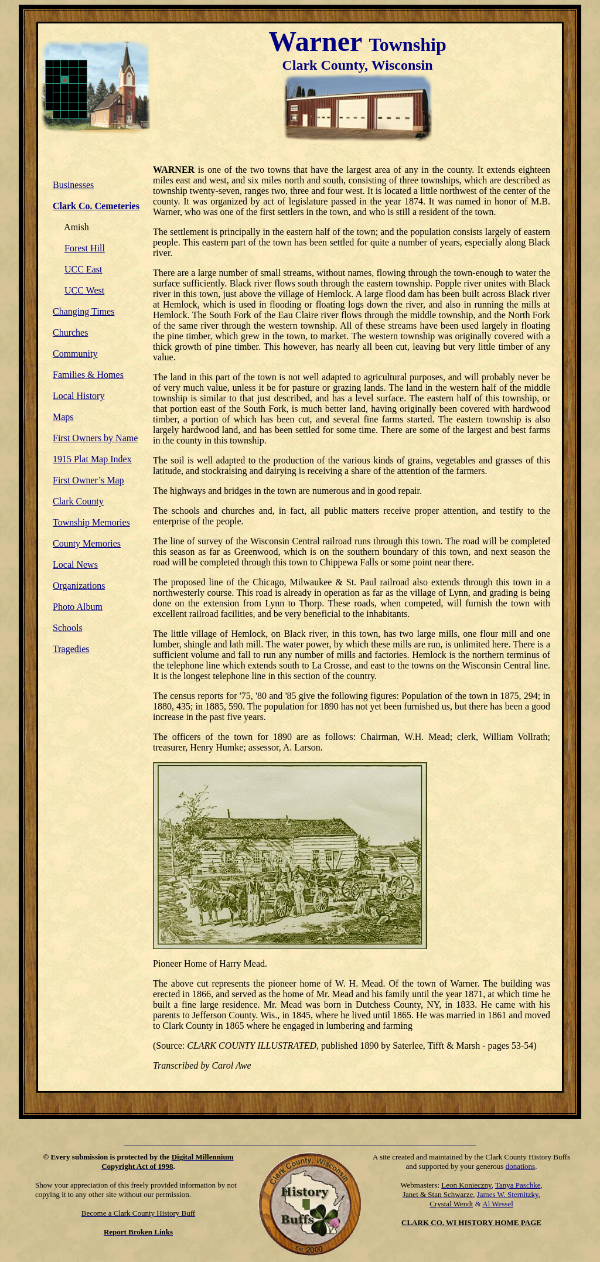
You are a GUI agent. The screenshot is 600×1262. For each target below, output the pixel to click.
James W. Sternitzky (507, 1194)
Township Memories (91, 522)
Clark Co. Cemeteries (96, 206)
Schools (68, 628)
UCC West (84, 290)
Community (75, 354)
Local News (75, 564)
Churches (70, 332)
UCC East (83, 269)
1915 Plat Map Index (92, 459)
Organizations (79, 586)
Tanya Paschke (517, 1185)
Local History (78, 396)
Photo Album (78, 607)
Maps (63, 417)
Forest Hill (84, 248)
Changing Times (83, 311)
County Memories (87, 543)
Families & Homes (88, 375)
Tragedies (71, 649)
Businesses (73, 185)
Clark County (78, 501)
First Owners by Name (95, 438)
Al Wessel (497, 1203)
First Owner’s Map (88, 480)
